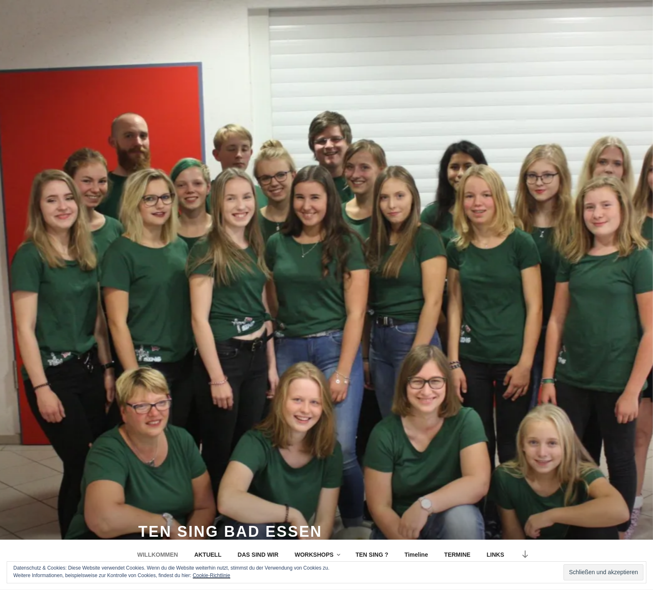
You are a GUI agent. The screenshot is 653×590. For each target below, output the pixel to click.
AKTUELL (207, 554)
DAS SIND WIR (258, 554)
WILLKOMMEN (157, 554)
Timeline (416, 554)
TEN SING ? (372, 554)
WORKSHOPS (317, 554)
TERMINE (457, 554)
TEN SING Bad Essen (230, 531)
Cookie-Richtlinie (211, 575)
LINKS (495, 554)
